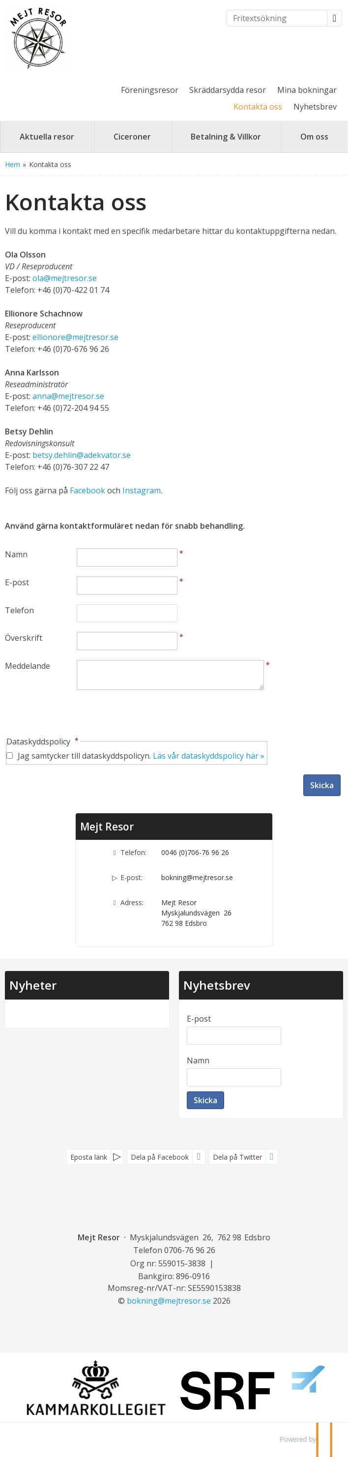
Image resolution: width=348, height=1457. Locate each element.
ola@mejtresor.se (64, 278)
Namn (16, 554)
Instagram (141, 490)
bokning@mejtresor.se (197, 877)
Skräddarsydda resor (227, 90)
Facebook (87, 490)
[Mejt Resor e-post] (169, 1300)
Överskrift (23, 637)
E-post (17, 582)
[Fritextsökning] (277, 18)
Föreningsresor (149, 90)
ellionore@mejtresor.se (75, 337)
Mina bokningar (307, 90)
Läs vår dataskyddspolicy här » (208, 755)
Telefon (19, 610)
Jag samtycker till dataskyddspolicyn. (141, 755)
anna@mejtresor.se (68, 396)
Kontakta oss (257, 106)
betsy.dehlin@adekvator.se (81, 455)
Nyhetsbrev (315, 106)
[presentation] (79, 714)
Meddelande (27, 665)
